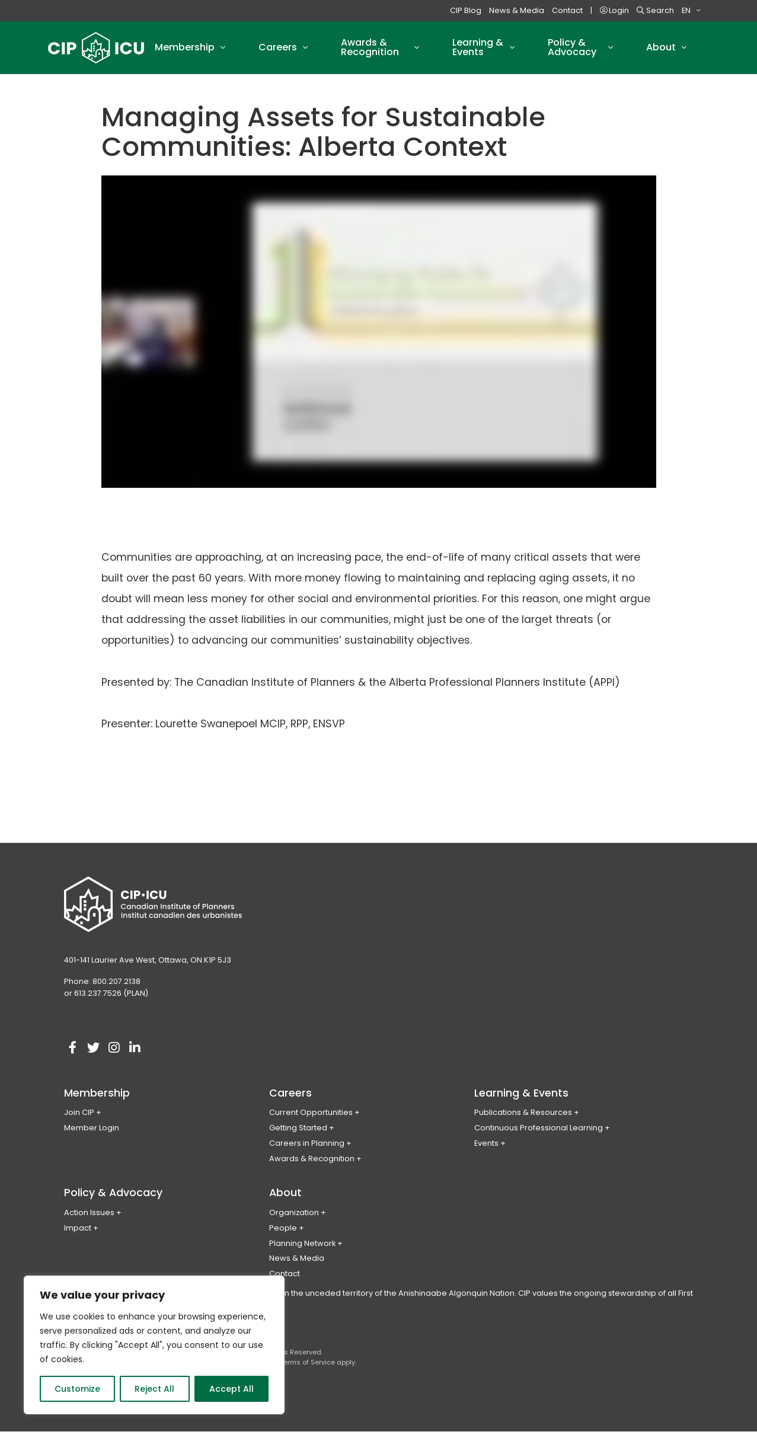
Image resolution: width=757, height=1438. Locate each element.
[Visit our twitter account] (94, 1054)
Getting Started (298, 1134)
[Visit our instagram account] (114, 1054)
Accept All (231, 1389)
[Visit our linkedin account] (135, 1054)
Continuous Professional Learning (538, 1134)
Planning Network (302, 1249)
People (283, 1234)
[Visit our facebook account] (73, 1054)
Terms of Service (307, 1368)
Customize (77, 1389)
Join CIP (79, 1119)
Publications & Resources (523, 1119)
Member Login (91, 1134)
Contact (567, 10)
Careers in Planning (306, 1150)
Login (614, 10)
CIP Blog (465, 10)
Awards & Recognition (311, 1165)
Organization (294, 1219)
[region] (154, 1345)
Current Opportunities (311, 1119)
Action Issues (89, 1219)
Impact (77, 1234)
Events (486, 1150)
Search (655, 10)
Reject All (154, 1389)
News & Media (516, 10)
